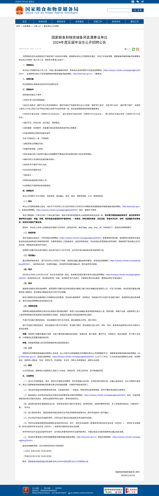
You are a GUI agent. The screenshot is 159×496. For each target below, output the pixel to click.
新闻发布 (61, 21)
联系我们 (58, 488)
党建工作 (98, 21)
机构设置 (43, 21)
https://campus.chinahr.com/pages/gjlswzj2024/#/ (57, 210)
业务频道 (79, 21)
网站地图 (47, 488)
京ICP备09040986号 (59, 493)
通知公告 (134, 21)
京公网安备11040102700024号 (82, 493)
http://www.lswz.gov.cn (82, 74)
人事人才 (37, 26)
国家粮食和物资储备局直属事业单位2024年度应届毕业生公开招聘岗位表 (58, 461)
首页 (24, 21)
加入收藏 (35, 488)
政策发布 (116, 21)
